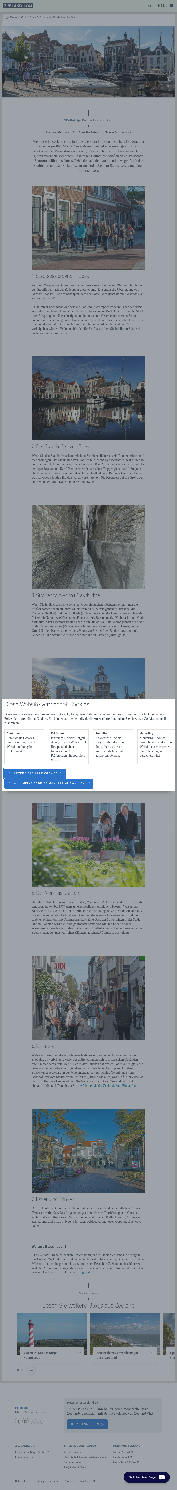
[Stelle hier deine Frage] (147, 1477)
